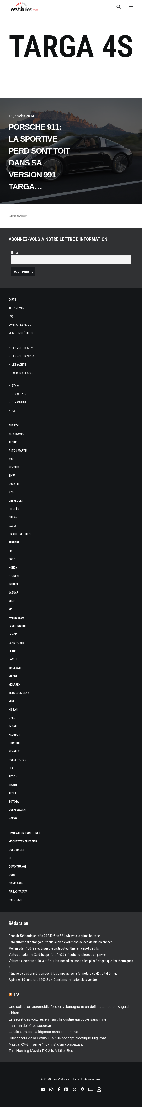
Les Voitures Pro (23, 356)
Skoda (13, 776)
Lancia (13, 634)
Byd (11, 492)
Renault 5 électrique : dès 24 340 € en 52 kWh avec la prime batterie (54, 936)
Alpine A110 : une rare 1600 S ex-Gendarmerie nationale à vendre (53, 980)
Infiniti (13, 584)
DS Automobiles (20, 534)
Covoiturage (17, 866)
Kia (10, 609)
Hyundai (14, 576)
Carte (12, 299)
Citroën (14, 509)
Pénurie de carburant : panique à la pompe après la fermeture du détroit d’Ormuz (63, 973)
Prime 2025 (16, 883)
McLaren (14, 684)
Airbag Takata (18, 891)
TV (16, 994)
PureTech (15, 900)
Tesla (12, 793)
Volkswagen (17, 810)
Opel (12, 718)
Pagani (13, 726)
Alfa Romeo (16, 434)
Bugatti (14, 484)
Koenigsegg (16, 617)
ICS (13, 410)
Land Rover (16, 642)
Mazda (13, 676)
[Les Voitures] (23, 6)
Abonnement (17, 308)
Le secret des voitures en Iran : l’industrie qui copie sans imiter (58, 1019)
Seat (12, 768)
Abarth (14, 425)
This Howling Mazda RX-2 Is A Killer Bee (41, 1050)
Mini (11, 701)
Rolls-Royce (17, 759)
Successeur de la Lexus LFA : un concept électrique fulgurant (57, 1038)
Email (15, 252)
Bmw (12, 475)
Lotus (13, 659)
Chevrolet (16, 500)
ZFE (11, 858)
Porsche (14, 743)
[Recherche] (116, 7)
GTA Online (19, 402)
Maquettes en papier (23, 841)
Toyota (14, 801)
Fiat (11, 551)
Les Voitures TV (22, 348)
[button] (131, 6)
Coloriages (16, 850)
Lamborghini (17, 626)
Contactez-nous (20, 324)
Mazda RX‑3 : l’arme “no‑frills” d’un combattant (46, 1044)
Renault (14, 751)
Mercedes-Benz (19, 693)
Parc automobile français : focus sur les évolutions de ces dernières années (61, 942)
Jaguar (13, 592)
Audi (11, 459)
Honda (13, 567)
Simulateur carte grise (25, 833)
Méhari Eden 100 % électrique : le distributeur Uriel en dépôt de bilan (54, 948)
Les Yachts (19, 364)
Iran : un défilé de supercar (30, 1025)
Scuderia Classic (22, 373)
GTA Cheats (19, 394)
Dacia (12, 525)
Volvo (13, 818)
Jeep (12, 601)
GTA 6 (15, 385)
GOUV (12, 875)
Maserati (15, 668)
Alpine (13, 442)
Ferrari (14, 542)
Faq (11, 316)
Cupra (13, 517)
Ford (12, 559)
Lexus (12, 651)
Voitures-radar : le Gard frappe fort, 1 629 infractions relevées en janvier (57, 955)
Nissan (13, 709)
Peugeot (14, 734)
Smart (13, 785)
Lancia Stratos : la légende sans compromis (43, 1032)
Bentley (14, 467)
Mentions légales (21, 333)
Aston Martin (18, 450)
